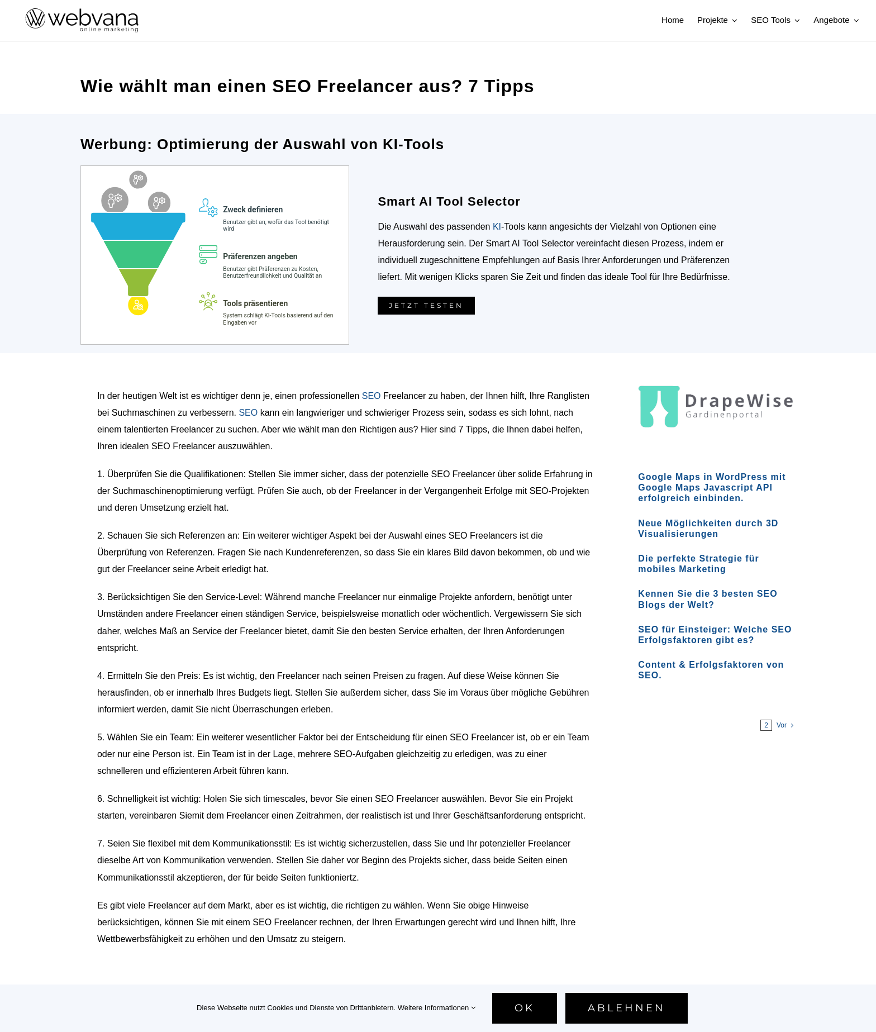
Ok (525, 1008)
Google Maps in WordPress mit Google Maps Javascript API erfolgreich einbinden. (711, 487)
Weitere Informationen (436, 1008)
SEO (371, 396)
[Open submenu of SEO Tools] (796, 20)
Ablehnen (626, 1008)
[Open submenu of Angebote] (855, 20)
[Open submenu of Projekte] (733, 20)
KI (497, 226)
